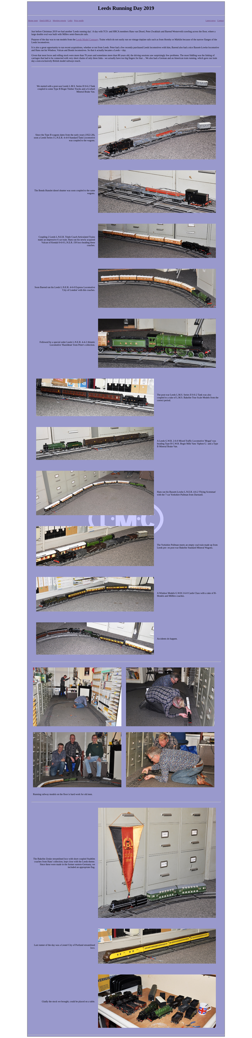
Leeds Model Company (87, 39)
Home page (33, 20)
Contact (220, 20)
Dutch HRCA (45, 20)
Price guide (79, 20)
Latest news (211, 20)
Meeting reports (59, 20)
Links (70, 20)
